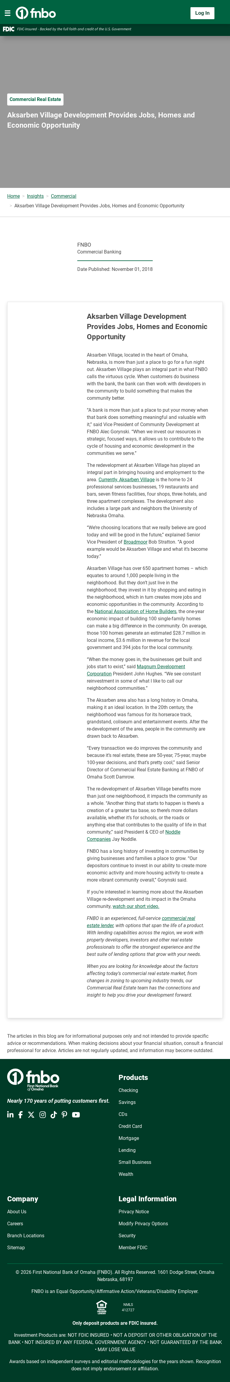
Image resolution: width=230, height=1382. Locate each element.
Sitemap (16, 1247)
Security (127, 1235)
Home (13, 196)
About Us (16, 1211)
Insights (35, 196)
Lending (127, 1150)
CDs (123, 1114)
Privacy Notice (134, 1211)
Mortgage (129, 1138)
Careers (15, 1223)
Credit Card (130, 1126)
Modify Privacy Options (143, 1223)
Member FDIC (133, 1247)
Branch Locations (25, 1235)
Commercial (63, 196)
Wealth (126, 1174)
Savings (127, 1102)
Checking (128, 1090)
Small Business (135, 1162)
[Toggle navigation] (7, 13)
